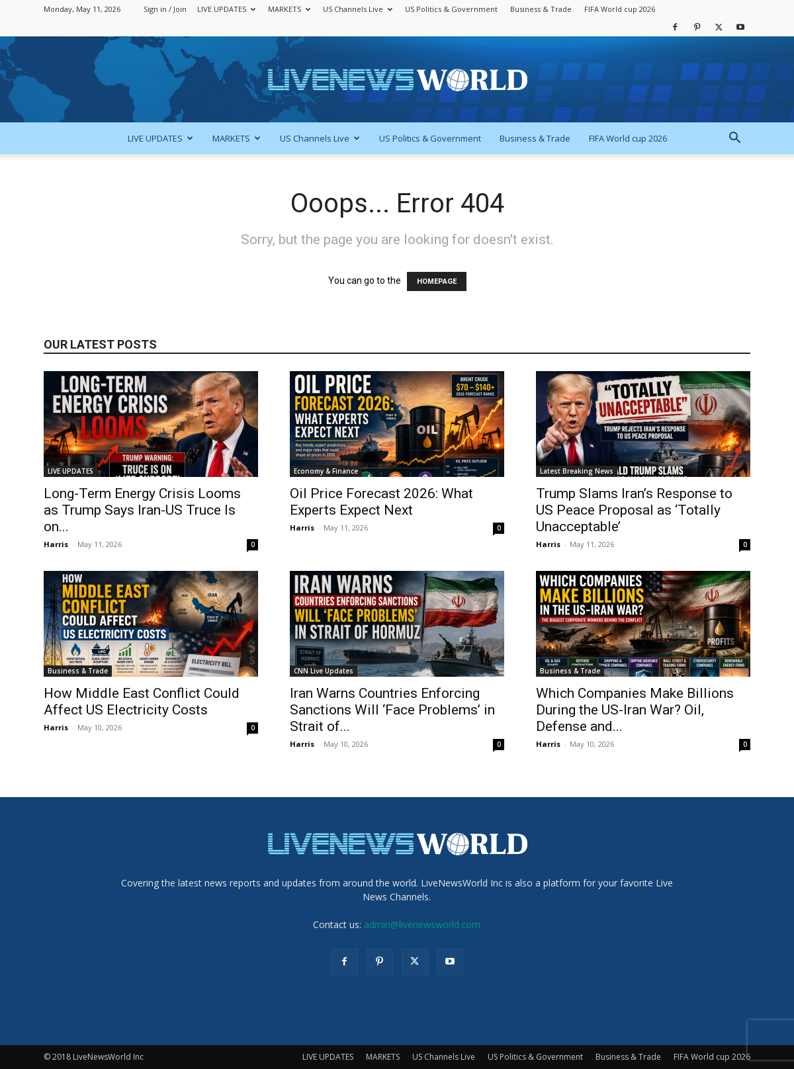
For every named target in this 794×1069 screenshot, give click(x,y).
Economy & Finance (326, 471)
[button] (734, 139)
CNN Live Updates (323, 670)
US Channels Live (357, 9)
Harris (56, 544)
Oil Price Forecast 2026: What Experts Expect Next (381, 502)
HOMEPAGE (437, 281)
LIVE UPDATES (226, 9)
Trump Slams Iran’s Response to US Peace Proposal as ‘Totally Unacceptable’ (634, 510)
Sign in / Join (165, 9)
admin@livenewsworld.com (422, 924)
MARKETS (289, 9)
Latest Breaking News (576, 471)
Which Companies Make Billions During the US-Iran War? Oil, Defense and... (635, 709)
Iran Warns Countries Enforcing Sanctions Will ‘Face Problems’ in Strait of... (392, 709)
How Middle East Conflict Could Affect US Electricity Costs (142, 701)
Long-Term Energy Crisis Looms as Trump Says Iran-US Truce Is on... (142, 510)
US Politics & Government (451, 9)
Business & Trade (541, 9)
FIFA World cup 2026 (619, 9)
